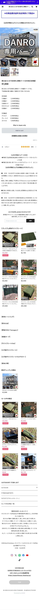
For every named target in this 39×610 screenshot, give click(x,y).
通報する (35, 140)
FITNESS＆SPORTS (7, 493)
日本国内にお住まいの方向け (19, 135)
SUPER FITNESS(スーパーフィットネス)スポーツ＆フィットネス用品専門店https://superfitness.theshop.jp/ (19, 573)
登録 (30, 220)
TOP (19, 582)
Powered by (19, 593)
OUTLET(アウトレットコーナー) (10, 498)
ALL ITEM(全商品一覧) (8, 503)
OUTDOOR (4, 487)
